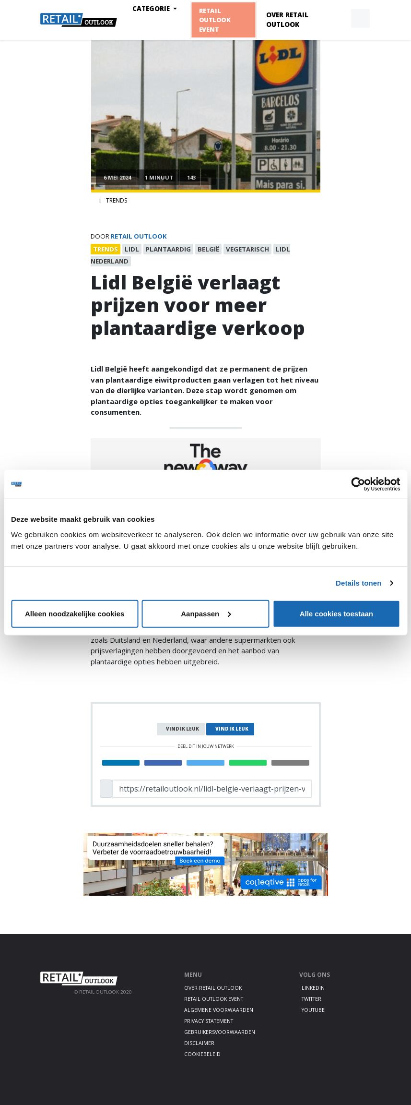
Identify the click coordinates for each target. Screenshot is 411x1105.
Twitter (311, 999)
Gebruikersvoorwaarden (219, 1032)
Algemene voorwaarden (218, 1010)
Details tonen (358, 583)
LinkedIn (313, 988)
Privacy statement (208, 1021)
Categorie (152, 8)
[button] (338, 19)
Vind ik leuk (182, 729)
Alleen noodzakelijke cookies (75, 613)
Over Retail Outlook (287, 20)
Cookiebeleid (202, 1054)
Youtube (313, 1010)
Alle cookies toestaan (336, 613)
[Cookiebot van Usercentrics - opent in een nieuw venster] (358, 484)
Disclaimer (199, 1043)
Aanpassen (206, 613)
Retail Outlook (139, 236)
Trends (116, 200)
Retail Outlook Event (214, 20)
